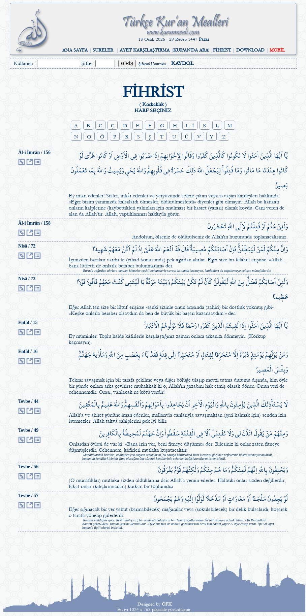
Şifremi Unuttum (152, 64)
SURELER (103, 50)
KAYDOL (182, 63)
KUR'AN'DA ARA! (191, 50)
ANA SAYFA (75, 50)
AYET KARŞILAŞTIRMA (145, 50)
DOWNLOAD (250, 50)
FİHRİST (222, 50)
